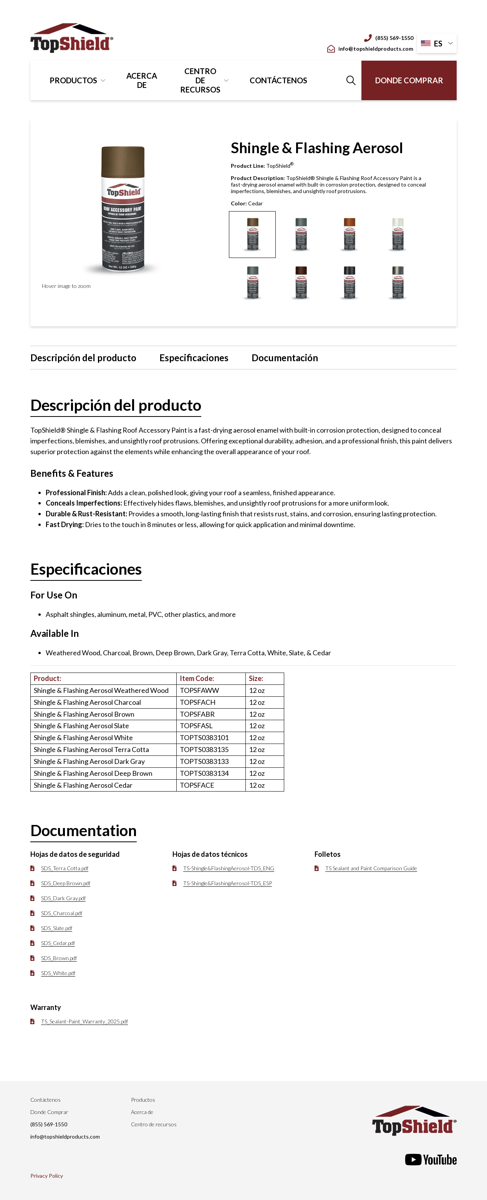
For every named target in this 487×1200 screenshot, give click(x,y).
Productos (73, 80)
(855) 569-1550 (388, 38)
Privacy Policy (46, 1175)
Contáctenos (278, 80)
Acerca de (141, 80)
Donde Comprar (409, 80)
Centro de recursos (200, 80)
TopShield (279, 165)
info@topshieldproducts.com (370, 49)
